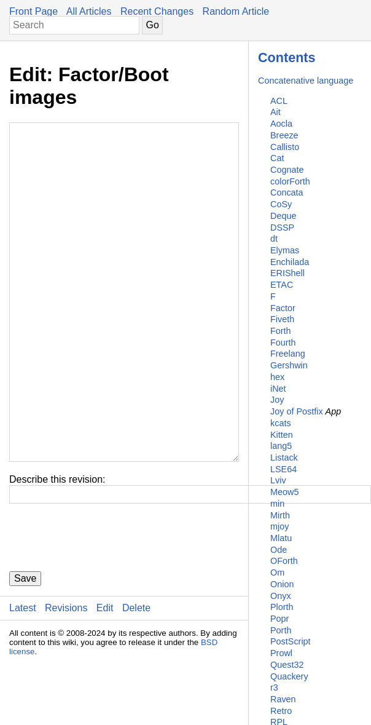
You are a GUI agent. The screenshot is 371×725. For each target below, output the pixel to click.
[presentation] (102, 611)
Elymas (284, 250)
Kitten (281, 435)
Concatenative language (305, 80)
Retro (281, 711)
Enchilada (289, 262)
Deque (283, 216)
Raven (283, 699)
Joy (277, 400)
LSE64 (283, 469)
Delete (136, 681)
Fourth (283, 342)
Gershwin (289, 365)
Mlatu (281, 538)
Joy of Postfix (296, 411)
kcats (280, 423)
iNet (278, 389)
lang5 (281, 446)
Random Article (236, 11)
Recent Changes (156, 11)
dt (274, 239)
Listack (284, 457)
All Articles (89, 11)
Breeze (284, 135)
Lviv (278, 480)
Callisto (284, 147)
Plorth (282, 607)
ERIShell (287, 273)
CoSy (281, 204)
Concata (286, 192)
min (277, 504)
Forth (280, 331)
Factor (282, 308)
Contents (287, 57)
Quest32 (286, 665)
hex (277, 377)
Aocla (281, 124)
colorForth (290, 181)
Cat (277, 158)
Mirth (280, 515)
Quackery (289, 676)
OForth (284, 561)
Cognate (286, 170)
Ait (275, 112)
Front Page (33, 11)
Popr (279, 619)
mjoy (279, 526)
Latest (22, 681)
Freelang (287, 354)
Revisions (66, 681)
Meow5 (284, 492)
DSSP (282, 227)
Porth (280, 630)
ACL (278, 101)
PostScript (290, 641)
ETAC (281, 285)
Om (277, 572)
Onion (282, 584)
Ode (278, 550)
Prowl (281, 653)
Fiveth (282, 319)
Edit (105, 681)
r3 (274, 687)
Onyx (280, 596)
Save (25, 652)
